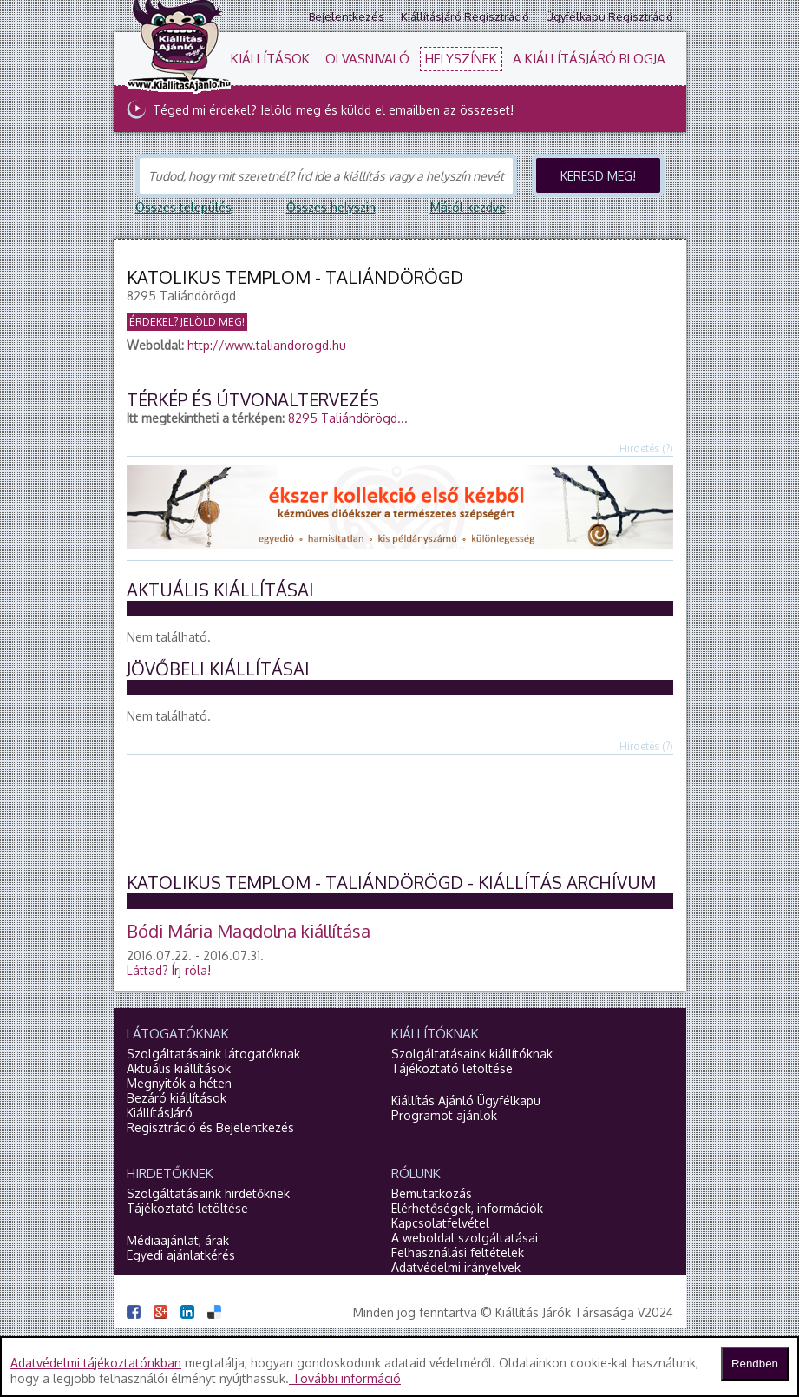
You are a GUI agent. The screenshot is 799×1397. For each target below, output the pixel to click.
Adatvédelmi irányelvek (456, 1267)
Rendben (754, 1363)
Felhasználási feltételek (457, 1252)
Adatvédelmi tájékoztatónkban (95, 1362)
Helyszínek (461, 58)
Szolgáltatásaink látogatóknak (213, 1053)
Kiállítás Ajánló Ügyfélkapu (465, 1100)
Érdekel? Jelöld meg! (187, 321)
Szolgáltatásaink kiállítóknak (472, 1053)
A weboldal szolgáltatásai (464, 1237)
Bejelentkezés (346, 16)
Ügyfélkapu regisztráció (609, 16)
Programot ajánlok (444, 1115)
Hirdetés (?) (646, 448)
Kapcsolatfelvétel (440, 1223)
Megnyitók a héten (179, 1083)
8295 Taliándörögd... (348, 418)
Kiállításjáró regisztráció (465, 16)
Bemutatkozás (431, 1193)
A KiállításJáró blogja (589, 58)
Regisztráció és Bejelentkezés (210, 1127)
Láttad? (169, 970)
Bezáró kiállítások (176, 1098)
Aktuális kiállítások (179, 1068)
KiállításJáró (160, 1112)
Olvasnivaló (367, 58)
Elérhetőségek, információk (467, 1208)
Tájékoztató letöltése (452, 1068)
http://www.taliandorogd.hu (266, 345)
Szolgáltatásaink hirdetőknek (208, 1193)
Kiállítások (270, 58)
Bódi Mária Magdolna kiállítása (248, 930)
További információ (345, 1378)
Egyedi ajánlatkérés (181, 1255)
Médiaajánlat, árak (178, 1240)
